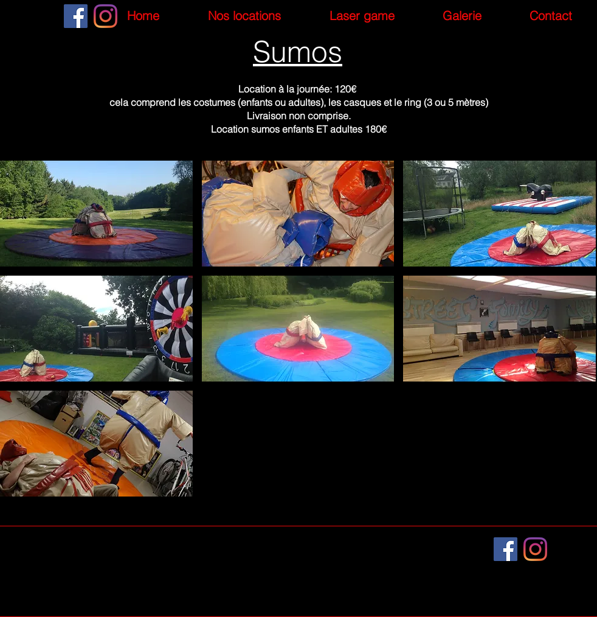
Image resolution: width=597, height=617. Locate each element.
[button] (96, 214)
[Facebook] (76, 16)
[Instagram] (105, 16)
